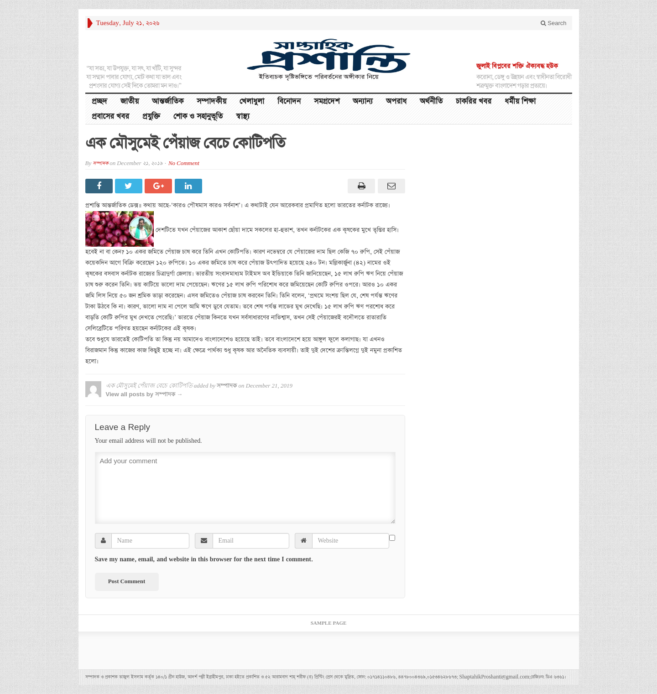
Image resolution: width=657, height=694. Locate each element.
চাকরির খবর (473, 101)
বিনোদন (289, 101)
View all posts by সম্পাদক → (144, 394)
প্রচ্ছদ (99, 101)
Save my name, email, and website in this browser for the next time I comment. (204, 559)
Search (554, 23)
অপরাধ (396, 101)
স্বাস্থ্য (243, 116)
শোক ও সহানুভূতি (198, 116)
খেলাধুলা (252, 101)
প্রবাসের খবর (110, 116)
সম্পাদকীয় (211, 101)
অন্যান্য (363, 101)
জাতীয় (129, 101)
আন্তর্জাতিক (167, 101)
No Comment (183, 163)
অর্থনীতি (431, 101)
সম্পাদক (100, 163)
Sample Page (329, 623)
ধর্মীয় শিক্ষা (520, 101)
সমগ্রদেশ (326, 101)
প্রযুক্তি (151, 116)
